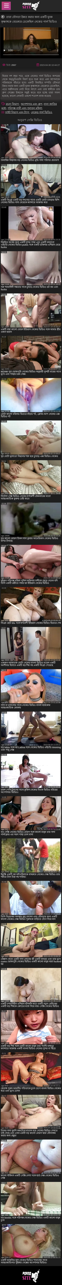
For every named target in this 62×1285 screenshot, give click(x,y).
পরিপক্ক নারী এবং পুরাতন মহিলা (25, 108)
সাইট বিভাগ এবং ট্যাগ (17, 112)
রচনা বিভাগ (13, 104)
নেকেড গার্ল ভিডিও (41, 112)
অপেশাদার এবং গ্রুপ (31, 104)
